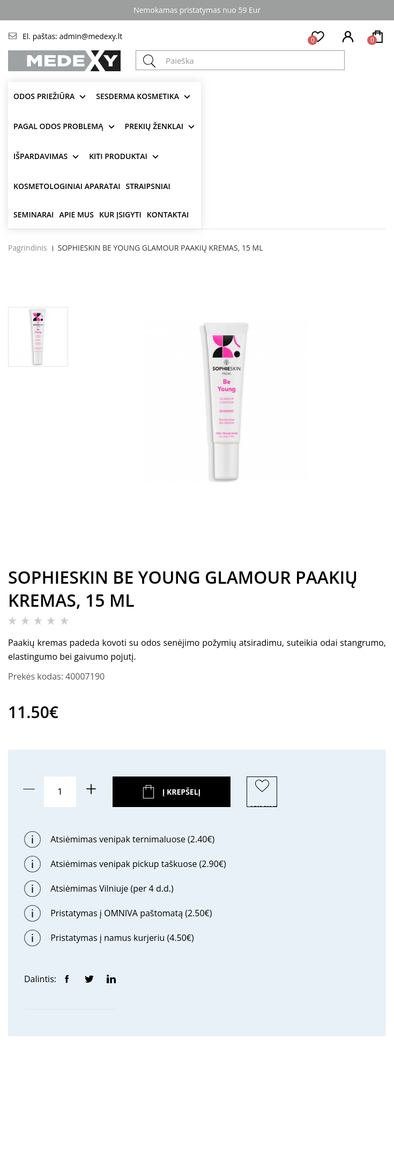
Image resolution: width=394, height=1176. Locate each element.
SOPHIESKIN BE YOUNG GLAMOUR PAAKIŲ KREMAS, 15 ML (160, 248)
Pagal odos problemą (58, 126)
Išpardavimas (40, 156)
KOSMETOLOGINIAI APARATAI (67, 186)
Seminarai (33, 214)
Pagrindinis (27, 248)
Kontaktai (168, 214)
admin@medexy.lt (90, 36)
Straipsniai (148, 186)
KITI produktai (118, 156)
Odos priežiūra (44, 96)
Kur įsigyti (120, 214)
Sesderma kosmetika (137, 96)
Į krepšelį (181, 792)
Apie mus (76, 214)
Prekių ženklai (154, 126)
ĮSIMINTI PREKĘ (263, 805)
